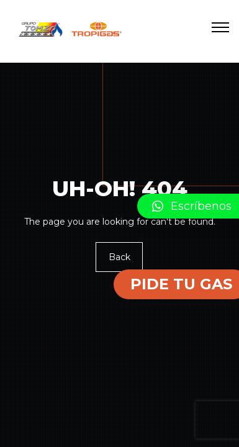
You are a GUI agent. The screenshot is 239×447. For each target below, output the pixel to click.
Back (119, 257)
